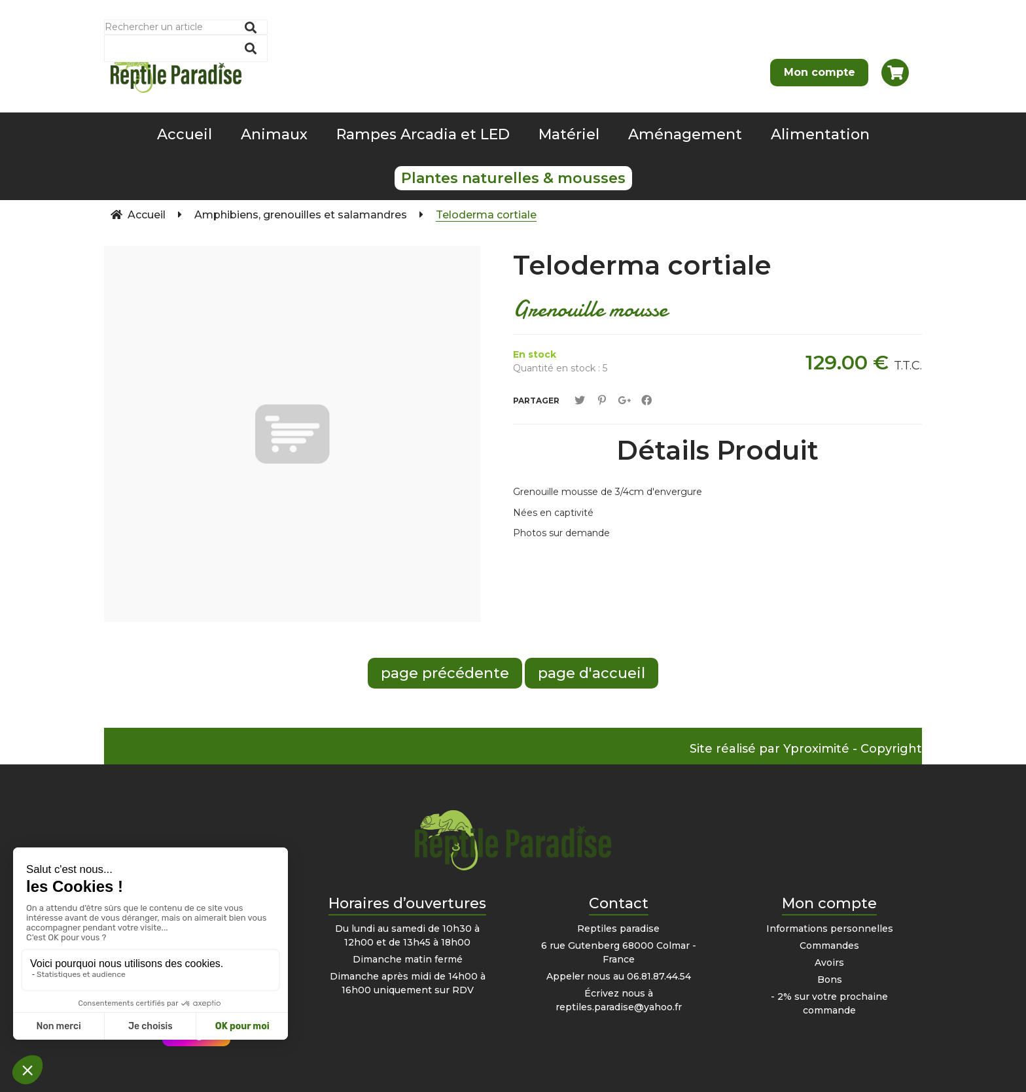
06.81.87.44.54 (659, 976)
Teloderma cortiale (642, 265)
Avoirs (829, 962)
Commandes (829, 945)
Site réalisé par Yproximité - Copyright (806, 749)
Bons (829, 979)
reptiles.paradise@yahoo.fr (619, 1007)
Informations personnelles (829, 928)
